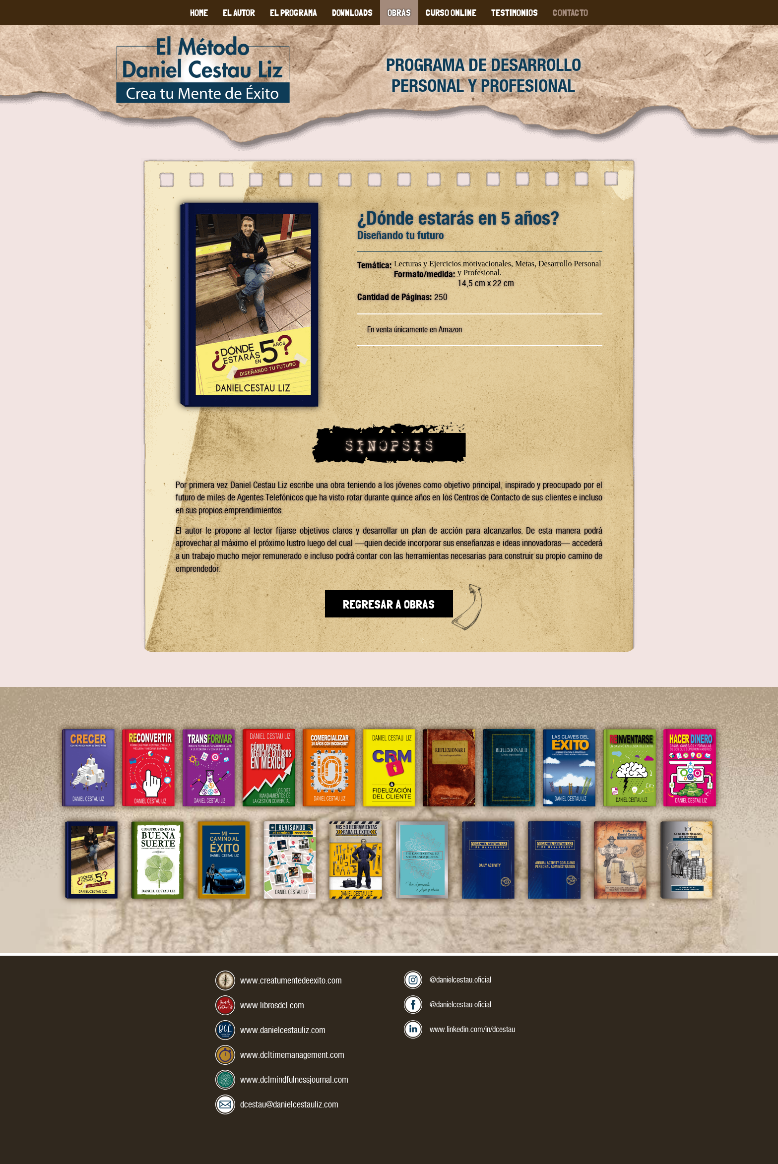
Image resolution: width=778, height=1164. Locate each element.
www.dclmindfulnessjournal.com (294, 1079)
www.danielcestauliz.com (282, 1030)
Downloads (352, 12)
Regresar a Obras (389, 604)
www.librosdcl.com (272, 1005)
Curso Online (451, 12)
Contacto (570, 12)
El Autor (239, 12)
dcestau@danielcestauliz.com (289, 1104)
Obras (399, 12)
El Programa (293, 12)
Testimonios (514, 12)
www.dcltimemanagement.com (292, 1054)
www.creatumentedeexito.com (291, 980)
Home (199, 12)
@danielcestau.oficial (464, 978)
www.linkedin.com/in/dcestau (477, 1027)
